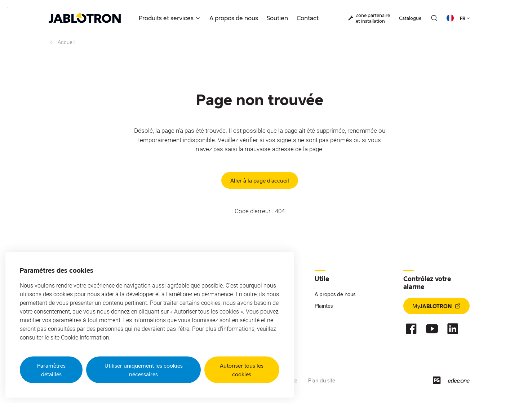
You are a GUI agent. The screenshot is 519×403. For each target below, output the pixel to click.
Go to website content (7, 7)
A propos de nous (335, 294)
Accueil (62, 42)
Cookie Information (85, 337)
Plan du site (321, 380)
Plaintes (324, 306)
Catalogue (410, 18)
